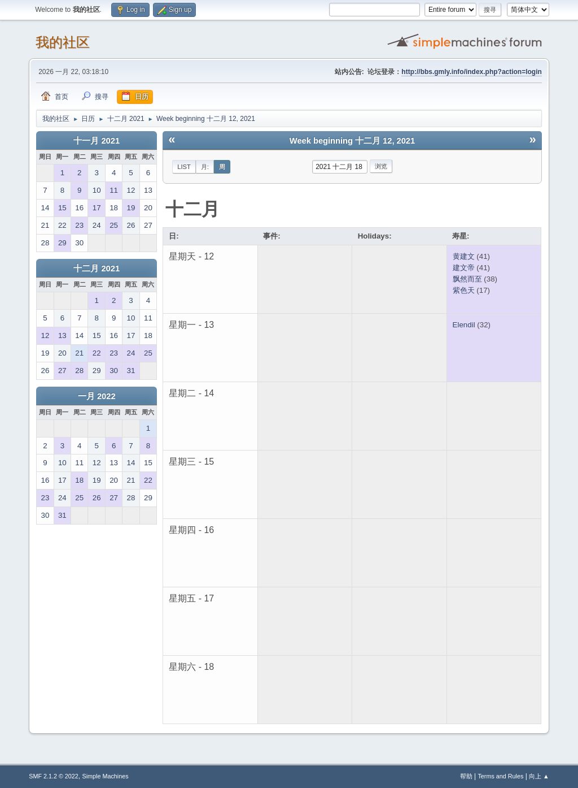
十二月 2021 (96, 268)
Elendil (464, 325)
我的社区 (63, 42)
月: (205, 166)
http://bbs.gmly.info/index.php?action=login (471, 72)
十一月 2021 (96, 140)
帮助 (466, 776)
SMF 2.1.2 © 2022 (53, 776)
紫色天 (464, 290)
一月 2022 (97, 396)
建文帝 (464, 267)
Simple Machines (105, 776)
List (184, 166)
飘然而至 (467, 279)
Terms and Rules (500, 776)
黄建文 (464, 256)
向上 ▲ (539, 776)
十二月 (192, 209)
